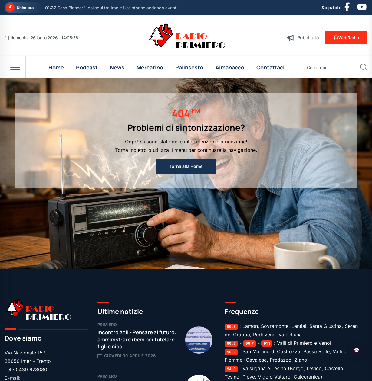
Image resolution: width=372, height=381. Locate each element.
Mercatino (150, 67)
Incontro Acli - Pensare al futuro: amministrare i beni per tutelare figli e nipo (136, 339)
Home (56, 67)
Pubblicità (308, 37)
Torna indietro (131, 150)
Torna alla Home (186, 166)
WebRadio (346, 37)
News (117, 67)
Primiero (107, 324)
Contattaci (270, 67)
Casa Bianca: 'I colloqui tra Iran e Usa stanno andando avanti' (112, 7)
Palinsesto (189, 67)
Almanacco (230, 67)
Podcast (87, 67)
